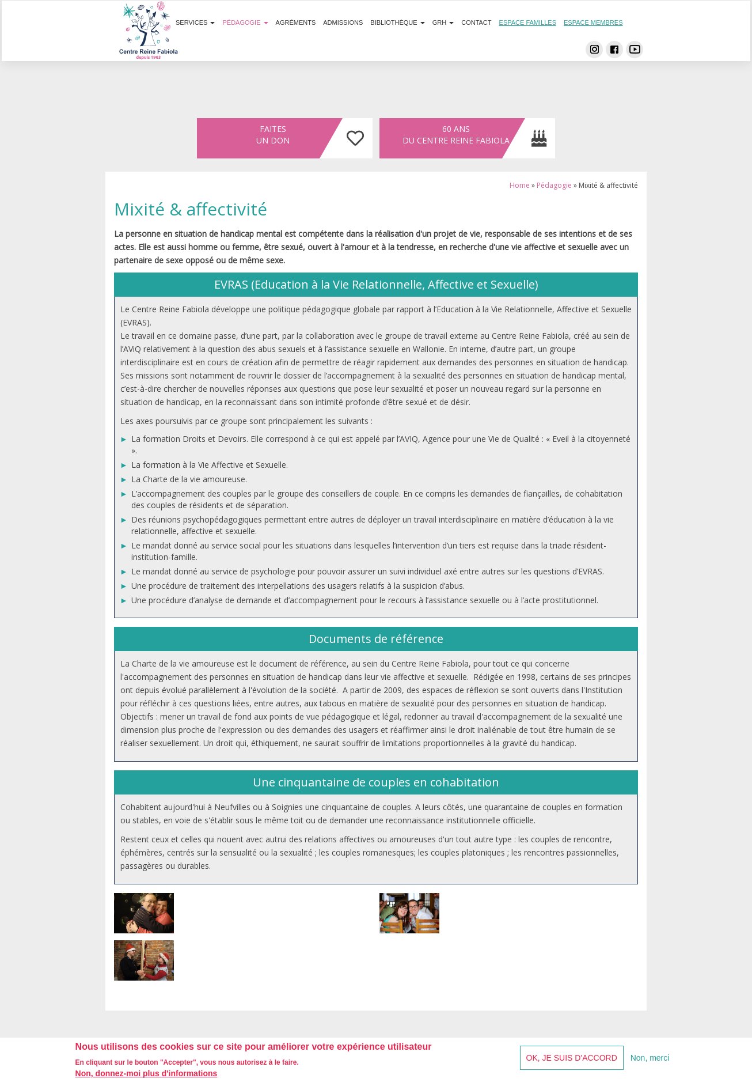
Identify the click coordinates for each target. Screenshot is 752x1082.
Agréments (296, 44)
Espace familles (527, 44)
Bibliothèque (397, 44)
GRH (443, 44)
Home (520, 185)
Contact (476, 44)
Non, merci (650, 1058)
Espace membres (593, 44)
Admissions (343, 44)
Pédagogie (245, 44)
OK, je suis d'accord (571, 1058)
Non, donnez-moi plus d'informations (146, 1074)
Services (195, 44)
